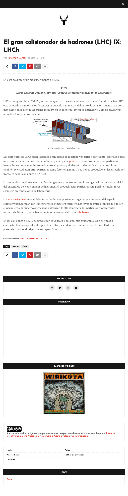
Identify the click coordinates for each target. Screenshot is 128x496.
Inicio (9, 450)
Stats (9, 479)
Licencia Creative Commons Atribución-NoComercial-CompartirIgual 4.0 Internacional (61, 434)
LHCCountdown (32, 238)
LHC (41, 238)
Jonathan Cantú (17, 57)
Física (24, 247)
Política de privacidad (74, 455)
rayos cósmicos (17, 199)
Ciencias (15, 247)
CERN (22, 238)
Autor (67, 450)
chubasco (83, 212)
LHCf (46, 238)
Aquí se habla (13, 455)
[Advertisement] (64, 331)
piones (73, 161)
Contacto (11, 460)
